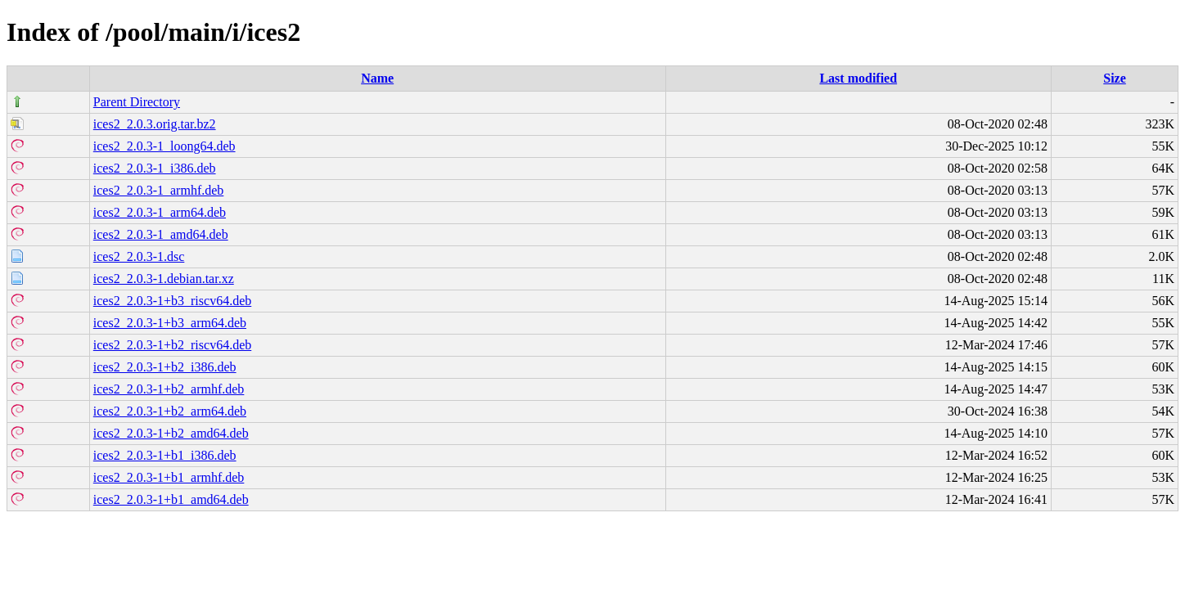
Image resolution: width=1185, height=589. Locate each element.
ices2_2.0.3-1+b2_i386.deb (165, 367)
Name (377, 78)
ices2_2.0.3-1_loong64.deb (164, 146)
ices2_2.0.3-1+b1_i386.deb (165, 455)
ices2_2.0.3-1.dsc (139, 256)
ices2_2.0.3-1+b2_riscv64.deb (172, 345)
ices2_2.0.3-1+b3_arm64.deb (169, 323)
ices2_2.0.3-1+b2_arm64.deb (169, 411)
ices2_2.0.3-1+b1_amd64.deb (171, 499)
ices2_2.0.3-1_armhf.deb (158, 190)
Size (1114, 78)
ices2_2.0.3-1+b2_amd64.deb (171, 433)
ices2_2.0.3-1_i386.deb (154, 168)
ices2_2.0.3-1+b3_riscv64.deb (172, 301)
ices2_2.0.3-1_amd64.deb (160, 234)
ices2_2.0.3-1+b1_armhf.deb (169, 477)
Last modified (858, 78)
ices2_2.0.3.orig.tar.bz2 (154, 124)
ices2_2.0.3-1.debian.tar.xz (163, 279)
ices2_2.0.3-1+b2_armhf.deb (169, 389)
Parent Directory (136, 102)
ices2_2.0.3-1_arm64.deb (159, 212)
